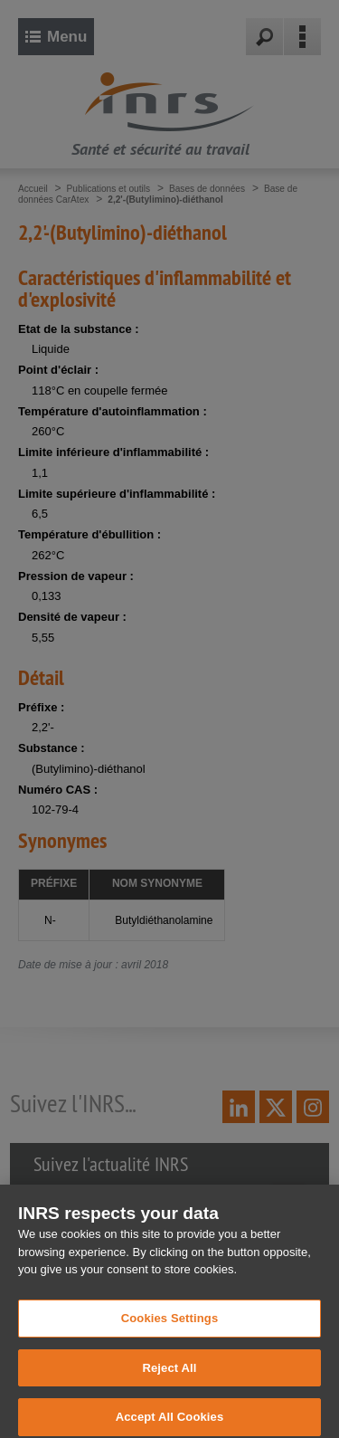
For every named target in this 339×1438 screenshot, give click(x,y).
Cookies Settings (170, 1326)
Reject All (169, 1376)
